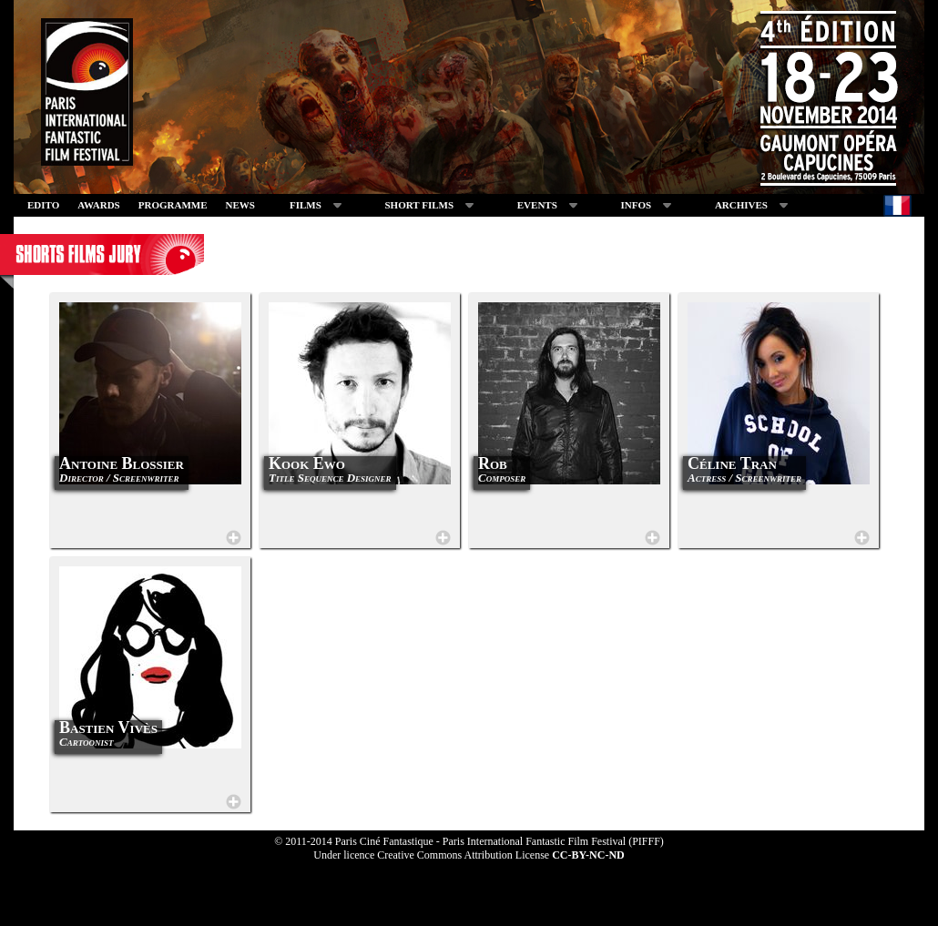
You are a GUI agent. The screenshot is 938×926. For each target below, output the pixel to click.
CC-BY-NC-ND (588, 855)
